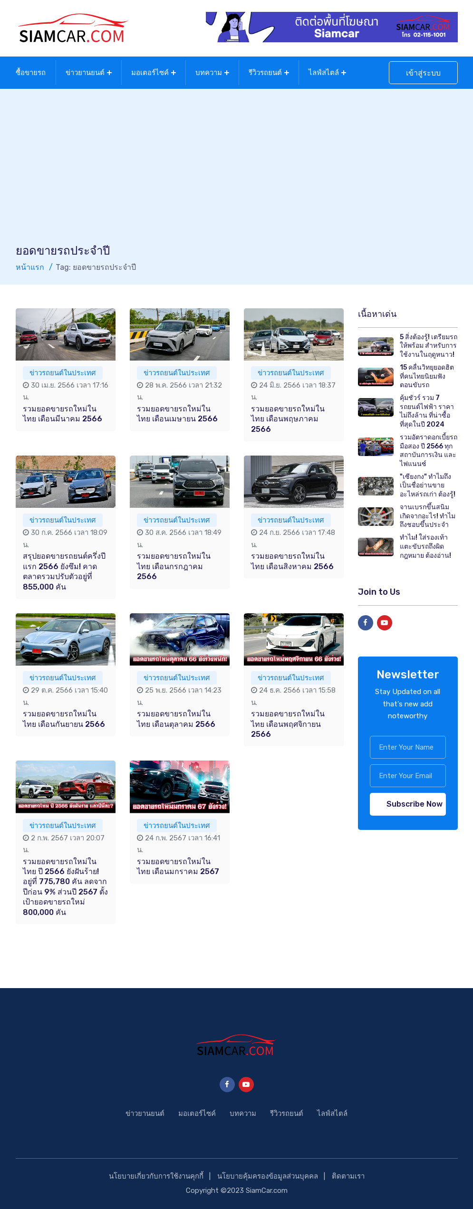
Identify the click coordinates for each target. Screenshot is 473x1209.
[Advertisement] (237, 171)
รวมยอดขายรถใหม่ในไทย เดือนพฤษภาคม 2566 (288, 419)
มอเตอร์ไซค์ (150, 72)
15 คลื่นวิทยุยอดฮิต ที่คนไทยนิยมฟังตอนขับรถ (427, 376)
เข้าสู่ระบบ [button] (423, 72)
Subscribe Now (414, 804)
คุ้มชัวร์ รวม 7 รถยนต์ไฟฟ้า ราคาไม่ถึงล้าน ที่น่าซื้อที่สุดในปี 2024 (427, 411)
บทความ (208, 72)
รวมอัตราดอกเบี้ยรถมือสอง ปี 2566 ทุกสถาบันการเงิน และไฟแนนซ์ (428, 450)
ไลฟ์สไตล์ (324, 72)
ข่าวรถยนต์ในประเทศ (62, 373)
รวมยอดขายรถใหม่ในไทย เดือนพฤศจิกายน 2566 (288, 724)
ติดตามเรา (348, 1176)
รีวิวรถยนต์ (265, 72)
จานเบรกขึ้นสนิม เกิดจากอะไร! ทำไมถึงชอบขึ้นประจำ (427, 516)
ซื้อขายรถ (31, 72)
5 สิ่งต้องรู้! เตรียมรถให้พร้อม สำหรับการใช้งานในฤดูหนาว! (428, 346)
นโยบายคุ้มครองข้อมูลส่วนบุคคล (267, 1176)
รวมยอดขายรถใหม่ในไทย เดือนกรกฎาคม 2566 (174, 566)
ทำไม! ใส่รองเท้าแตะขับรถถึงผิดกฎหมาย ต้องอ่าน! (425, 546)
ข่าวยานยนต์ (85, 72)
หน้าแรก (30, 267)
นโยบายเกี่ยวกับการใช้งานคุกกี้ (156, 1176)
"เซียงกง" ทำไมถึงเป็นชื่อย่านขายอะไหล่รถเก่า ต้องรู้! (427, 485)
